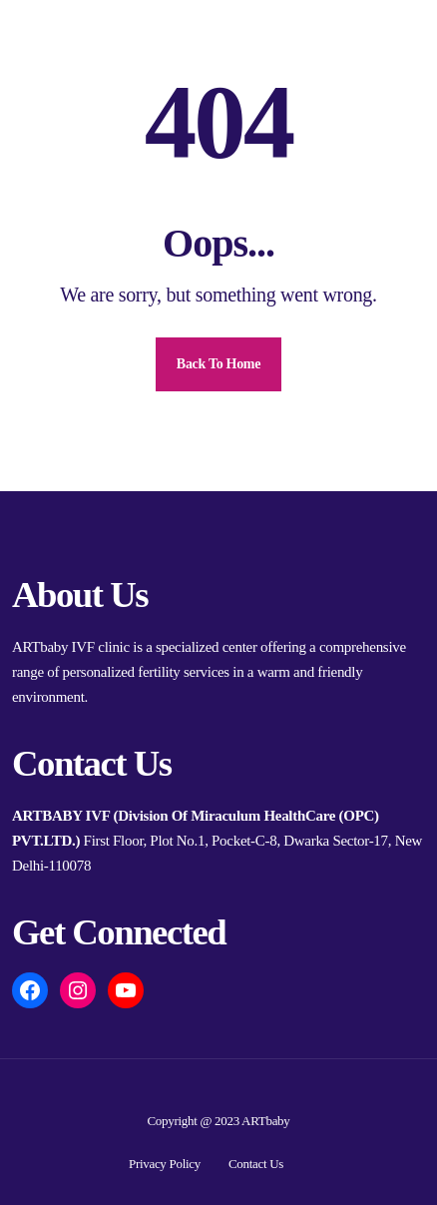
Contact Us (255, 1163)
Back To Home (218, 363)
